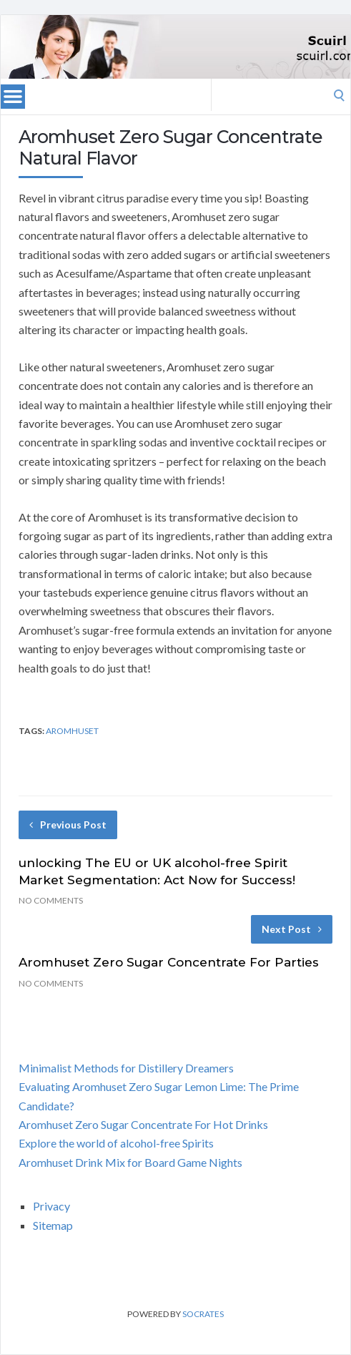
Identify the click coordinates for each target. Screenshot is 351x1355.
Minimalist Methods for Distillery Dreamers (126, 1068)
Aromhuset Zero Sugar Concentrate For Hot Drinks (143, 1124)
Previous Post (68, 824)
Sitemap (53, 1225)
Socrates (203, 1313)
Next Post (292, 929)
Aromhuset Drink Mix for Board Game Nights (130, 1162)
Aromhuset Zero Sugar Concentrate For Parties (169, 962)
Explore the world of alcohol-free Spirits (116, 1143)
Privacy (51, 1206)
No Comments (51, 900)
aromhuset (72, 730)
